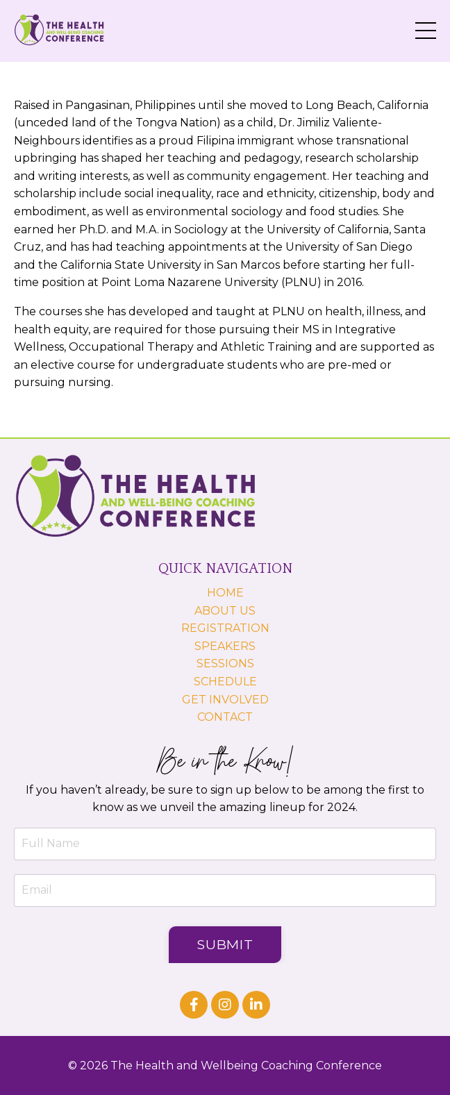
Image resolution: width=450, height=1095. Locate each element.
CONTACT (225, 717)
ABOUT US (225, 610)
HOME (225, 592)
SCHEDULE (225, 681)
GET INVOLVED (225, 699)
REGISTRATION (225, 628)
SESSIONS (225, 663)
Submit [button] (225, 944)
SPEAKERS (225, 646)
